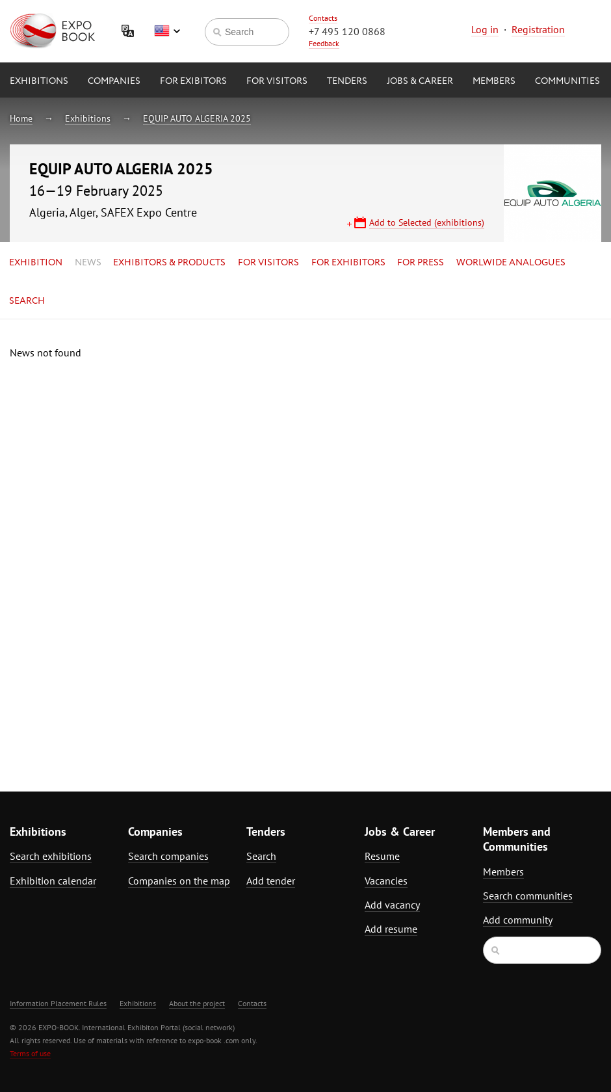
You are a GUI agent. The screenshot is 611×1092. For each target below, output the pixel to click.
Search (27, 301)
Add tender (270, 880)
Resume (382, 855)
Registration (538, 29)
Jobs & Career (420, 81)
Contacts (323, 18)
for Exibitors (193, 81)
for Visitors (276, 81)
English (167, 31)
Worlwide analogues (511, 262)
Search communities (528, 895)
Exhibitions (39, 81)
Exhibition (35, 262)
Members (494, 81)
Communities (567, 81)
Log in (485, 29)
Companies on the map (179, 880)
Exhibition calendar (53, 880)
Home (21, 118)
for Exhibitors (348, 262)
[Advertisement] (503, 540)
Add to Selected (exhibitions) (426, 222)
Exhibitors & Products (169, 262)
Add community (517, 919)
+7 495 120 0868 (347, 31)
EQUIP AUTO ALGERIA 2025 (197, 118)
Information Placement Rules (58, 1003)
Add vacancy (392, 904)
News (88, 262)
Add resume (391, 928)
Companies (114, 81)
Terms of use (30, 1053)
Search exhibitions (51, 855)
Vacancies (386, 880)
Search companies (168, 855)
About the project (197, 1003)
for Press (420, 262)
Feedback (324, 43)
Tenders (347, 81)
